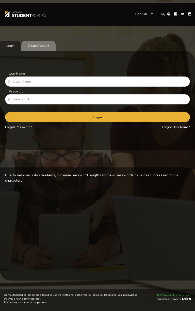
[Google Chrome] (187, 299)
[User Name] (97, 81)
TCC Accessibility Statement (173, 295)
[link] (25, 14)
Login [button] (97, 117)
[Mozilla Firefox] (183, 299)
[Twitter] (182, 14)
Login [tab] (10, 46)
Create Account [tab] (38, 46)
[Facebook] (175, 14)
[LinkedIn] (189, 14)
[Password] (97, 99)
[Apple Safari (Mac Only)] (190, 299)
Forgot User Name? (176, 127)
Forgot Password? (18, 127)
